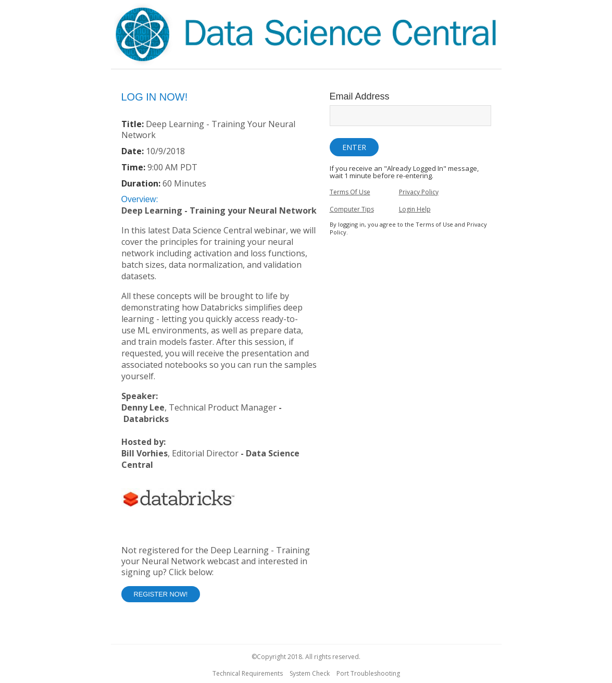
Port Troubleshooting (368, 673)
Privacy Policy (419, 192)
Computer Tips (352, 209)
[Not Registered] (220, 573)
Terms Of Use (350, 192)
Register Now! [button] (161, 594)
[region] (306, 36)
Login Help (415, 209)
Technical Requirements (248, 673)
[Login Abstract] (220, 361)
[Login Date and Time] (220, 154)
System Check (310, 673)
